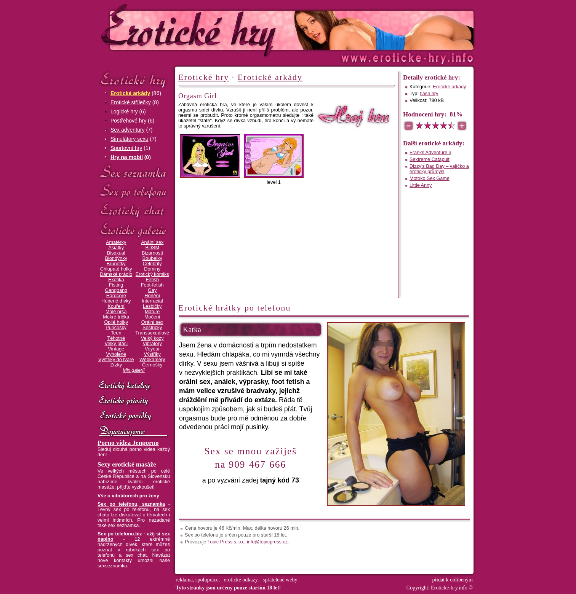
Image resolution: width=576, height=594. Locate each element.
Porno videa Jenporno (128, 442)
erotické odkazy (241, 580)
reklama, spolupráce (197, 580)
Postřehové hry (128, 121)
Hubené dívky (116, 301)
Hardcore (116, 295)
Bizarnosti (152, 253)
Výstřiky (152, 354)
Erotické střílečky (130, 102)
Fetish (152, 279)
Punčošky (116, 327)
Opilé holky (116, 322)
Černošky (152, 365)
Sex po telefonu (134, 191)
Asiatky (116, 247)
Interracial (152, 301)
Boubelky (152, 258)
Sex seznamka (134, 172)
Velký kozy (152, 338)
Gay (152, 290)
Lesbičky (152, 306)
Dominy (152, 269)
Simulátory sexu (129, 139)
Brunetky (116, 263)
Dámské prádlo (116, 274)
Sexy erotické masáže (127, 464)
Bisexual (116, 253)
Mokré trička (116, 317)
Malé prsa (116, 311)
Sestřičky (152, 327)
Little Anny (421, 185)
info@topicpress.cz (267, 542)
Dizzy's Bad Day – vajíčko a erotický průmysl (439, 169)
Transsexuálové (152, 333)
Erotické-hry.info (226, 30)
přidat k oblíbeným (452, 580)
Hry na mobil (126, 157)
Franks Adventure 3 (430, 152)
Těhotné (116, 338)
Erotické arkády (130, 93)
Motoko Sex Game (430, 178)
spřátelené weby (280, 580)
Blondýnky (116, 258)
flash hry (429, 93)
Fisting (116, 285)
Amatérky (116, 242)
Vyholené (116, 354)
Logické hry (124, 111)
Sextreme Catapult (430, 159)
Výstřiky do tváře (116, 359)
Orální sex (152, 322)
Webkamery (152, 359)
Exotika (116, 279)
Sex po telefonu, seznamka (131, 504)
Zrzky (116, 365)
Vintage (116, 349)
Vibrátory (152, 343)
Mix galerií (134, 370)
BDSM (152, 247)
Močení (152, 317)
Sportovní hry (126, 148)
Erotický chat (134, 210)
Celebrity (152, 263)
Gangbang (116, 290)
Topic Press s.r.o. (226, 542)
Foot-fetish (152, 285)
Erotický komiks (152, 274)
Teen (116, 333)
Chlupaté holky (116, 269)
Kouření (116, 306)
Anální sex (152, 242)
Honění (152, 295)
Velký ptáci (116, 343)
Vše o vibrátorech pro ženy (128, 495)
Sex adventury (127, 130)
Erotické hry (134, 79)
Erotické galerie (134, 230)
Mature (152, 311)
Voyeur (152, 349)
